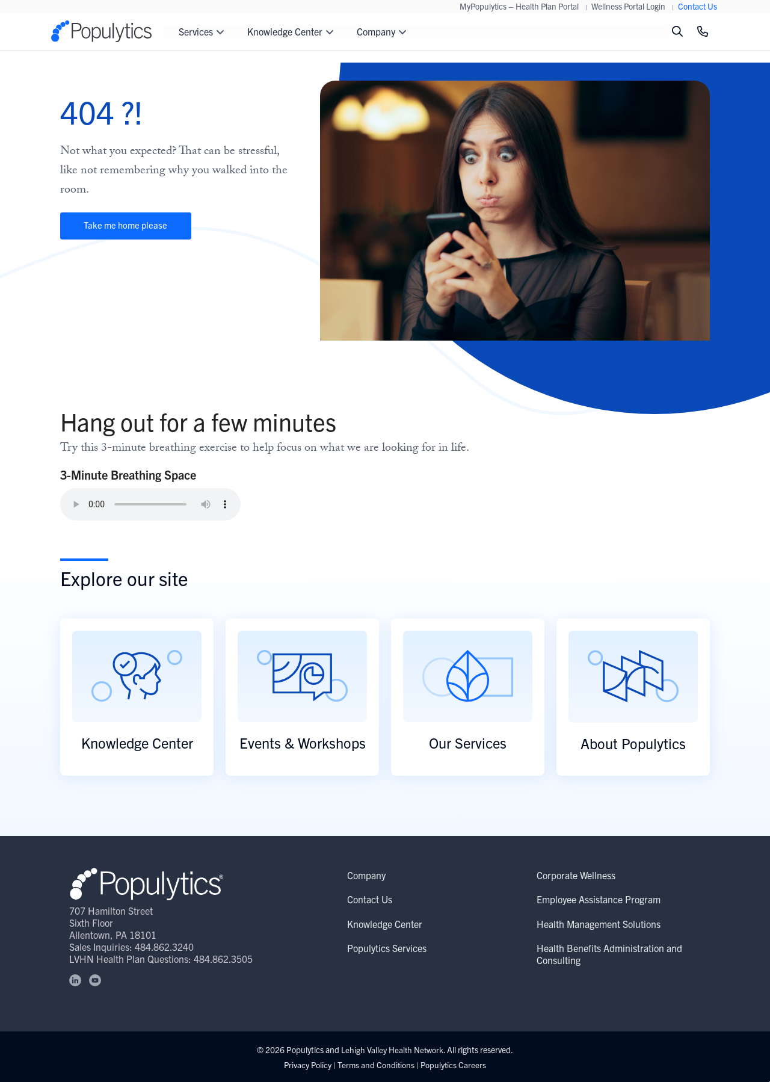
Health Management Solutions (599, 924)
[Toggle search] (677, 32)
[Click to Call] (703, 32)
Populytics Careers (454, 1064)
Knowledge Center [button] (290, 31)
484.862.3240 (165, 947)
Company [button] (382, 31)
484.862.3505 (224, 959)
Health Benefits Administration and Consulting (609, 954)
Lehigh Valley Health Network (392, 1049)
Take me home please (135, 227)
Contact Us (697, 6)
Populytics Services (387, 948)
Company (366, 876)
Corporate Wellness (576, 876)
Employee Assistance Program (599, 900)
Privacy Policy (306, 1064)
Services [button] (201, 31)
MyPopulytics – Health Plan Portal (519, 6)
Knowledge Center (384, 924)
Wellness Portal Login (628, 6)
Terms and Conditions (376, 1064)
